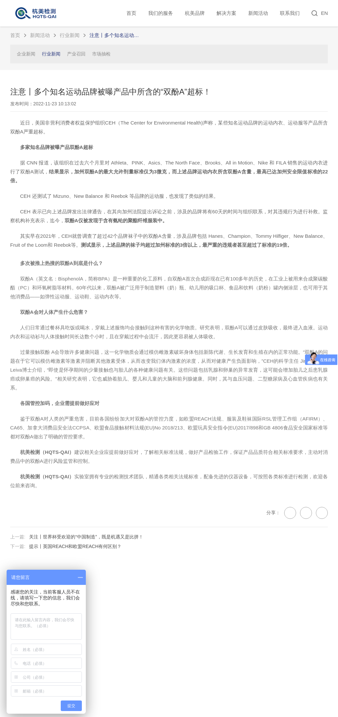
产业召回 (76, 53)
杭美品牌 (195, 13)
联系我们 (290, 13)
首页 (131, 13)
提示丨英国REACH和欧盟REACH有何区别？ (75, 562)
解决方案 (226, 13)
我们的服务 (160, 13)
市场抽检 (101, 53)
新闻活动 (258, 13)
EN (324, 13)
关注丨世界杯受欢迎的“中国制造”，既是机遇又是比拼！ (86, 552)
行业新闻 (70, 35)
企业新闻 (26, 53)
